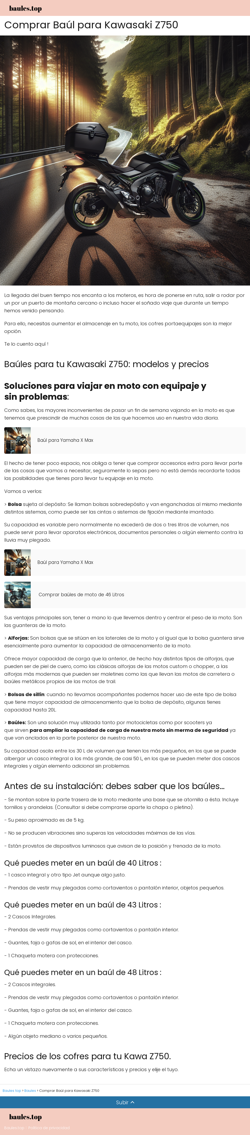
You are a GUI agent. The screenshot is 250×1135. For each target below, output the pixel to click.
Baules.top (14, 1127)
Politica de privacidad (49, 1127)
